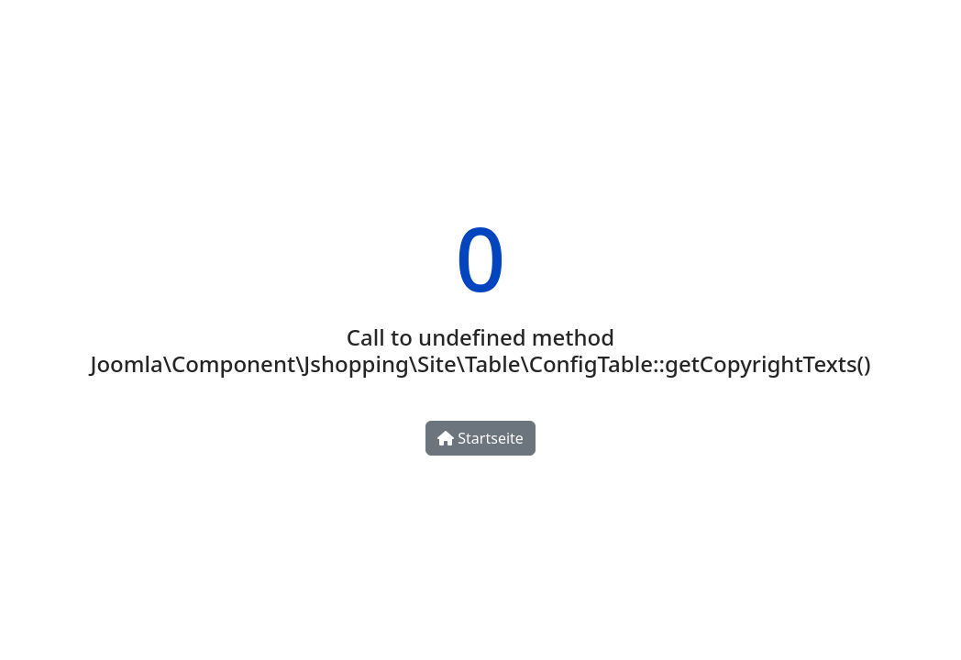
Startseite (480, 438)
